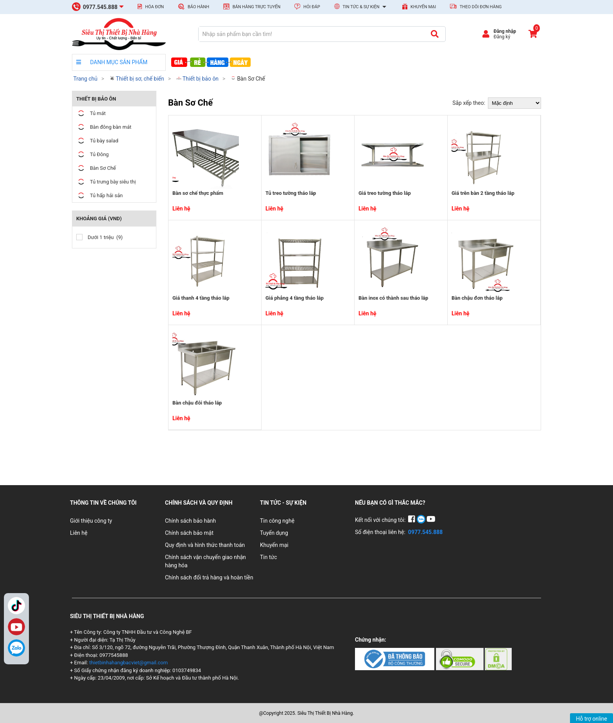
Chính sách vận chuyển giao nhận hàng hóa (205, 561)
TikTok (16, 605)
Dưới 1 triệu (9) (99, 237)
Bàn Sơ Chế (248, 79)
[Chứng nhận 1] (395, 658)
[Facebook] (412, 520)
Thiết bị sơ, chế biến (136, 79)
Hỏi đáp (307, 6)
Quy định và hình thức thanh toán (205, 545)
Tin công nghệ (277, 521)
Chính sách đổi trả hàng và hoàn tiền (209, 577)
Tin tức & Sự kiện (361, 7)
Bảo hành (193, 6)
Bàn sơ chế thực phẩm (197, 193)
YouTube (16, 626)
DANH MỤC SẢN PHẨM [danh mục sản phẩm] (111, 62)
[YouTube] (431, 520)
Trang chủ (85, 79)
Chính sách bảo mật (189, 533)
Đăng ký (501, 37)
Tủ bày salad (97, 141)
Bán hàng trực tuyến (251, 6)
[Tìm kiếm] (434, 34)
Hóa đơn (151, 6)
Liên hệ (79, 533)
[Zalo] (16, 647)
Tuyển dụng (274, 533)
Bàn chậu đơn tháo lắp (477, 298)
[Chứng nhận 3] (498, 658)
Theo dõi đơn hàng (476, 6)
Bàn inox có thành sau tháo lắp (393, 298)
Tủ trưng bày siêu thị (106, 182)
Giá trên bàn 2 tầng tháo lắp (483, 193)
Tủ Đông (92, 154)
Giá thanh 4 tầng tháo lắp (200, 298)
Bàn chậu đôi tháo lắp (197, 403)
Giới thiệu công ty (91, 521)
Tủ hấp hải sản (99, 195)
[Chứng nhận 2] (460, 658)
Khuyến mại (419, 6)
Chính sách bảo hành (190, 521)
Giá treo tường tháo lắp (384, 193)
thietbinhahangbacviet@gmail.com (128, 662)
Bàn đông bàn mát (103, 127)
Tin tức (268, 557)
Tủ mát (91, 113)
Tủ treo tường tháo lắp (290, 193)
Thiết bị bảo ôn (197, 79)
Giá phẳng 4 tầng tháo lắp (294, 298)
